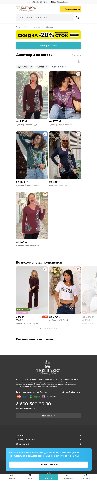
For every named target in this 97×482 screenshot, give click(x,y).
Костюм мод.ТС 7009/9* (27, 323)
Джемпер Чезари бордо (26, 124)
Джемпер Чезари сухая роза (28, 245)
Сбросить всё (59, 66)
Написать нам (48, 415)
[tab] (40, 328)
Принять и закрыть (48, 464)
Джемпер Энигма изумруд (27, 185)
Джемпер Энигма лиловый (60, 124)
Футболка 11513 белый (58, 320)
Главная (11, 477)
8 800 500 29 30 (39, 2)
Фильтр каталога (48, 45)
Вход (30, 477)
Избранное (67, 477)
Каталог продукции (32, 27)
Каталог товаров (70, 9)
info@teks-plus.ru (60, 2)
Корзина (85, 477)
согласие (47, 455)
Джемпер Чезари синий (59, 185)
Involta (48, 473)
